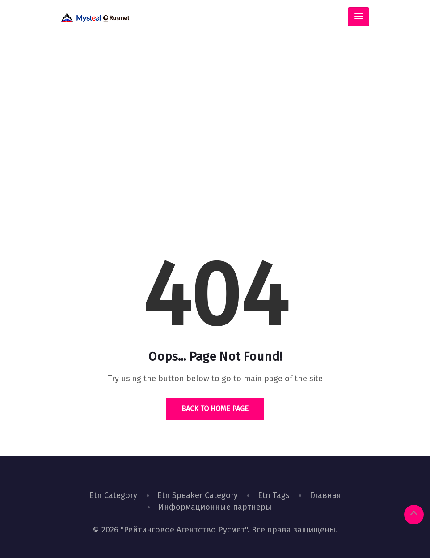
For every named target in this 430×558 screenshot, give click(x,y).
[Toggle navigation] (358, 16)
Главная (325, 495)
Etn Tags (274, 495)
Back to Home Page (215, 409)
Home (184, 172)
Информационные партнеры (215, 507)
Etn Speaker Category (197, 495)
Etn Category (113, 495)
